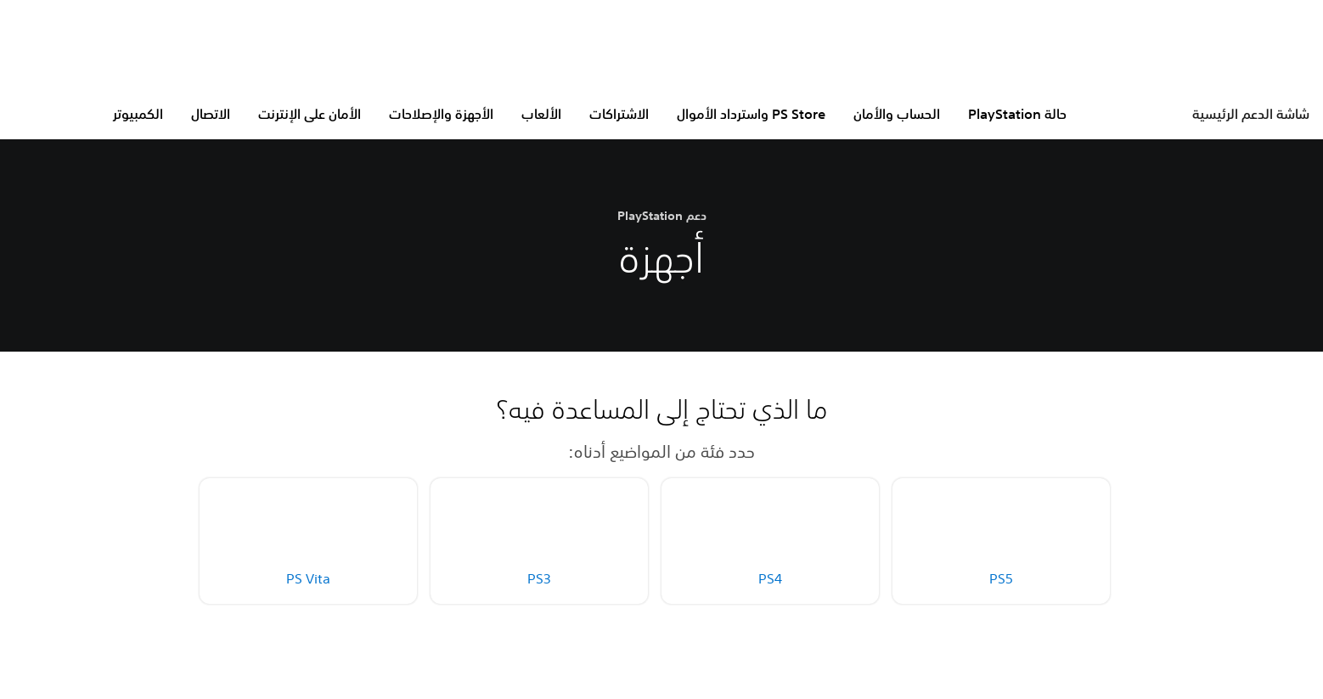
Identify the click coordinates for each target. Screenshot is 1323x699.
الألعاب (541, 113)
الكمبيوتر (138, 113)
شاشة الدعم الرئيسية (1250, 113)
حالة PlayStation (1017, 113)
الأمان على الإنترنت (309, 113)
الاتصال (210, 113)
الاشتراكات (619, 113)
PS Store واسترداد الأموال (751, 113)
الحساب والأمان (896, 113)
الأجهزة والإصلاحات (441, 113)
